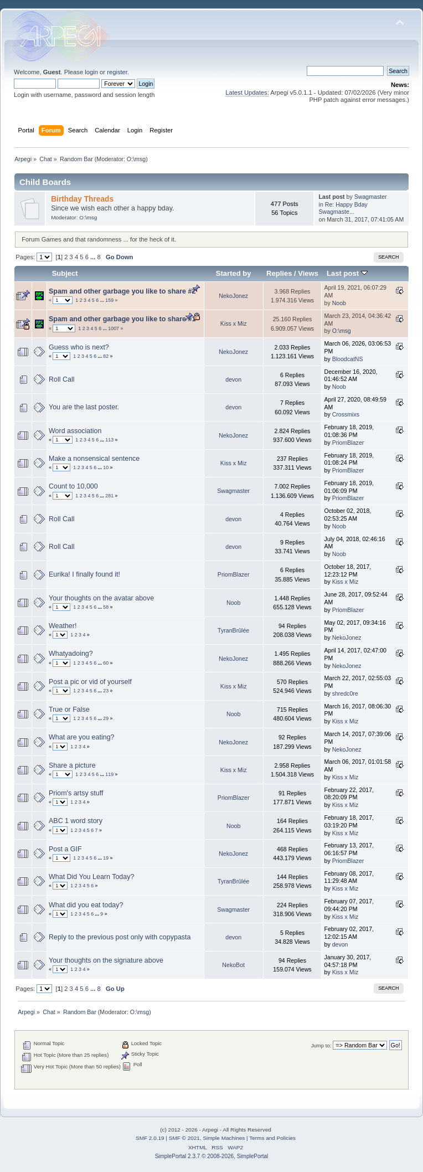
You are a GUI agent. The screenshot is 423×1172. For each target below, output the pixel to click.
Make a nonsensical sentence (94, 458)
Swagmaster (370, 196)
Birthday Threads (82, 199)
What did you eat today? (86, 905)
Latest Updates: (247, 92)
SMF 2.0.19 (150, 1138)
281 (109, 495)
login (91, 72)
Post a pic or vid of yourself (90, 682)
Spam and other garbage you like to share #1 (122, 319)
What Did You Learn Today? (91, 877)
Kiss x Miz (233, 323)
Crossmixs (345, 414)
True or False (69, 709)
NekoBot (233, 965)
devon (233, 379)
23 (106, 690)
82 (106, 356)
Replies (279, 273)
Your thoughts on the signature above (106, 960)
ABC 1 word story (75, 821)
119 (109, 774)
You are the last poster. (84, 407)
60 (106, 663)
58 (106, 607)
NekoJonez (233, 295)
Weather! (62, 626)
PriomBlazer (348, 442)
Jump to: (321, 1045)
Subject (65, 273)
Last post (347, 273)
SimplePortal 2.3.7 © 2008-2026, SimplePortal (212, 1156)
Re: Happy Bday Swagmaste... (343, 208)
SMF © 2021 (184, 1138)
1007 (113, 328)
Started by (233, 273)
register (117, 72)
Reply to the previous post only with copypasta (119, 937)
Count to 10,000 (73, 486)
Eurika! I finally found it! (84, 574)
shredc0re (345, 693)
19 (106, 858)
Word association (75, 431)
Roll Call (61, 379)
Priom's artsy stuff (76, 793)
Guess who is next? (79, 347)
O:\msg (136, 159)
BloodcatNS (347, 359)
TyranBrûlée (233, 630)
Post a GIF (65, 849)
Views (308, 273)
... (93, 257)
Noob (339, 303)
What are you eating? (82, 737)
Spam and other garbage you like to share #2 (122, 291)
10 (106, 467)
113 (109, 440)
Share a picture (72, 765)
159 (109, 300)
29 (106, 718)
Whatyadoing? (71, 653)
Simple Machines (224, 1138)
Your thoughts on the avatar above (101, 598)
